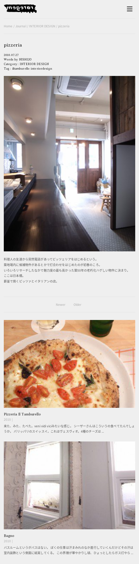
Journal (20, 26)
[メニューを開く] (129, 9)
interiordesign (41, 68)
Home (8, 26)
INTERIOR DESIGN (42, 26)
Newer (61, 304)
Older (78, 304)
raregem (20, 9)
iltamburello (21, 68)
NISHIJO (25, 59)
